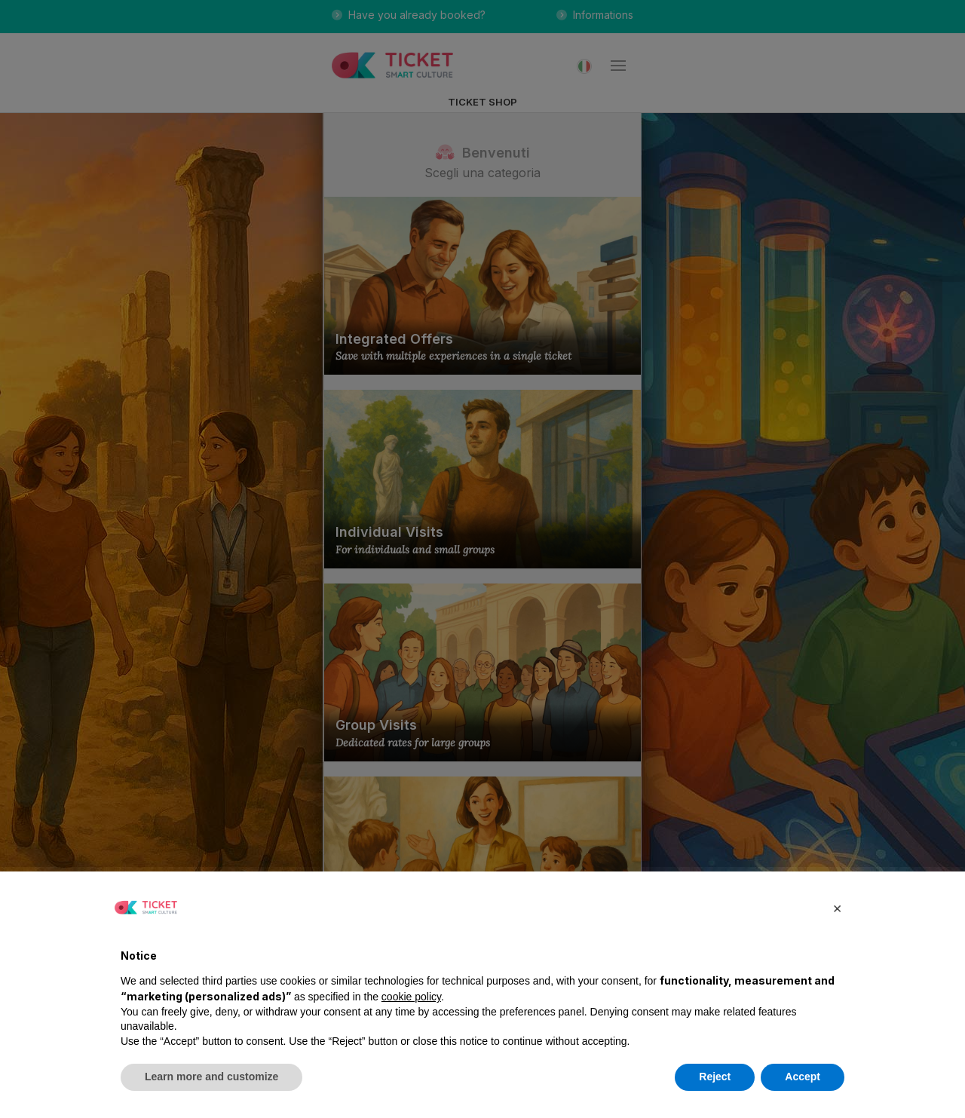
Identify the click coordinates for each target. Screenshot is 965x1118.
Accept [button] (802, 1077)
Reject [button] (715, 1077)
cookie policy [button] (411, 997)
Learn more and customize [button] (211, 1077)
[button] (837, 908)
